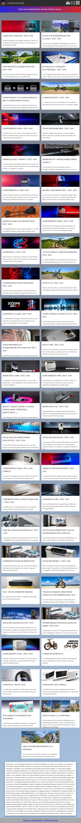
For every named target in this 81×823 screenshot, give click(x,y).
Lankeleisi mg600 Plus (52, 654)
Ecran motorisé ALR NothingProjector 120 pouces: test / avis (19, 348)
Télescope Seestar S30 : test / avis (58, 437)
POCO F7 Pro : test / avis (53, 345)
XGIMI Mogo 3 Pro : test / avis (55, 499)
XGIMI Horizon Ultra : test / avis (18, 654)
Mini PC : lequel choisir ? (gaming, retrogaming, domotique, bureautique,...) (18, 409)
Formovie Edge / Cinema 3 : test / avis (20, 159)
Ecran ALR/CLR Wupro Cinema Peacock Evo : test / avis (16, 439)
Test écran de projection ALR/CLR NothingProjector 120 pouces (58, 531)
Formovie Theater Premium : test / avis (58, 469)
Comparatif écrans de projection (18, 561)
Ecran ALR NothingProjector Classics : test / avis (56, 37)
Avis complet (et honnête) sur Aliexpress (17, 717)
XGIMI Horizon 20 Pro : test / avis (18, 128)
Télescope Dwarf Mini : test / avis (58, 128)
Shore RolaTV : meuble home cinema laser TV (59, 160)
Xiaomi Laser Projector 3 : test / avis (59, 190)
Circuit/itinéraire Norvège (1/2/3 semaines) (38, 748)
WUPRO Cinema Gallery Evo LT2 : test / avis (60, 315)
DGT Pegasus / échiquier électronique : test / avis (54, 68)
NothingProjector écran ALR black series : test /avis (59, 624)
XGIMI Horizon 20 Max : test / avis (57, 221)
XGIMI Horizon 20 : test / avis (16, 190)
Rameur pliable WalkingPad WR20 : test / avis (19, 222)
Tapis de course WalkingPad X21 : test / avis (20, 531)
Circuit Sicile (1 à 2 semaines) (56, 715)
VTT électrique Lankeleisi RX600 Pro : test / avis (60, 253)
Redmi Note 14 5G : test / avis (55, 407)
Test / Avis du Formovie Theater (17, 592)
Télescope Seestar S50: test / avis (18, 623)
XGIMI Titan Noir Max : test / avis (18, 36)
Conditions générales (50, 820)
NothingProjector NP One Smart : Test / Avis (18, 284)
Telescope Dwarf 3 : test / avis (56, 561)
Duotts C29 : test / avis (52, 283)
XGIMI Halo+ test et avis (14, 685)
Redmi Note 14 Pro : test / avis (16, 376)
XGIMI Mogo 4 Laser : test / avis (17, 314)
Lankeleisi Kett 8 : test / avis (55, 98)
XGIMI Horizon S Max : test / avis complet (18, 469)
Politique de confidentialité (32, 820)
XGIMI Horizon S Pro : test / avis (57, 376)
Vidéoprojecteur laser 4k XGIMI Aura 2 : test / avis (20, 500)
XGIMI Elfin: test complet (54, 685)
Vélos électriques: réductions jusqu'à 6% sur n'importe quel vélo (59, 593)
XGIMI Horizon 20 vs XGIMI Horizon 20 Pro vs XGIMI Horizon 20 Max (20, 99)
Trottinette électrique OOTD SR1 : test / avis (19, 68)
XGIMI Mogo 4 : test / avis (14, 252)
